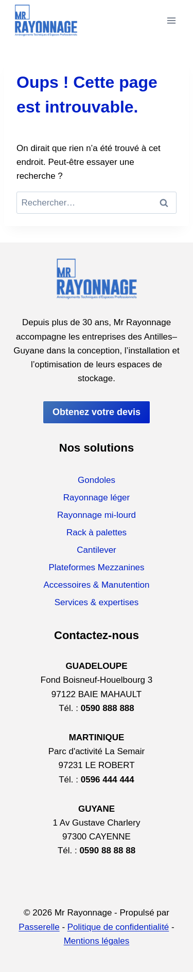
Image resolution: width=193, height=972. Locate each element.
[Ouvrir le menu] (171, 20)
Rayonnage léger (96, 497)
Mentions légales (97, 941)
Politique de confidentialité (118, 927)
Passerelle (39, 927)
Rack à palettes (96, 532)
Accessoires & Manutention (97, 585)
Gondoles (96, 480)
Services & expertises (96, 602)
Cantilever (96, 550)
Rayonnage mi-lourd (96, 515)
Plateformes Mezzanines (96, 567)
